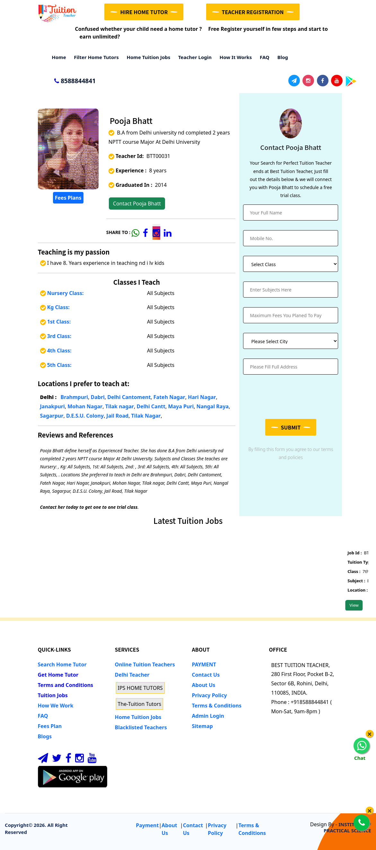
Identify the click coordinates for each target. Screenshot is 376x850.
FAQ (262, 57)
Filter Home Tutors (94, 57)
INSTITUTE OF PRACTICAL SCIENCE (347, 827)
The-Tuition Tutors (140, 703)
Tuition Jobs (53, 695)
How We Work (56, 705)
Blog (281, 57)
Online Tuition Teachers (145, 664)
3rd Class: (56, 336)
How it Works (234, 57)
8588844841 (72, 81)
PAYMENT (204, 664)
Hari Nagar (202, 397)
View (359, 605)
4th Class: (56, 350)
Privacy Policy (209, 695)
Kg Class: (55, 307)
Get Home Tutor (58, 674)
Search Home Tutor (62, 664)
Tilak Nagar (146, 415)
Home (57, 57)
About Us (203, 685)
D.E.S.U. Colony (85, 415)
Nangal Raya (213, 406)
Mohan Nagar (84, 406)
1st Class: (55, 321)
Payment (147, 825)
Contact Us (206, 674)
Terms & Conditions (217, 705)
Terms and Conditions (65, 685)
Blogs (45, 736)
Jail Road (117, 415)
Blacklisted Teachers (141, 727)
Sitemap (202, 726)
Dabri (97, 397)
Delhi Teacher (132, 674)
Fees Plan (50, 726)
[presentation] (292, 396)
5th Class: (56, 365)
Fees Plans (68, 197)
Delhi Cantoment (129, 397)
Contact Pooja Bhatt (137, 203)
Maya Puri (181, 406)
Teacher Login (193, 57)
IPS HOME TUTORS (140, 687)
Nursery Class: (62, 293)
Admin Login (208, 715)
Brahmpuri (74, 397)
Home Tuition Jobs (147, 57)
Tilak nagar (119, 406)
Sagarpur (52, 415)
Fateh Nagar (169, 397)
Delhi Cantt (150, 406)
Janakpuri (52, 406)
